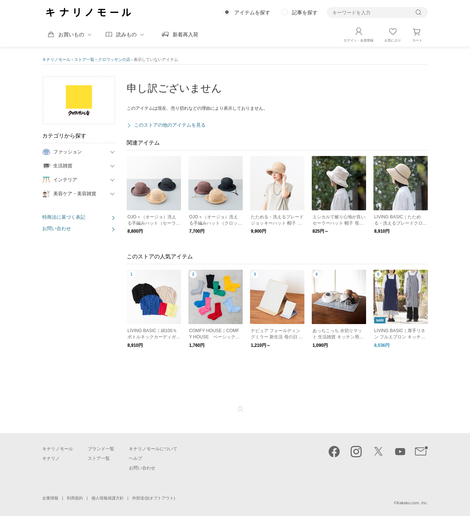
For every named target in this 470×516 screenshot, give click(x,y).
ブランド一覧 (101, 448)
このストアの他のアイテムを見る (170, 125)
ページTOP (240, 409)
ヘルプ (135, 458)
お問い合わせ (56, 228)
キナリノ (51, 458)
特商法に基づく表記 (63, 217)
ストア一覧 (84, 59)
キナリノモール (56, 59)
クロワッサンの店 (114, 59)
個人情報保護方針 (107, 498)
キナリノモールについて (153, 448)
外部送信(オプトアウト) (153, 498)
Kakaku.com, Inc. (412, 503)
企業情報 (50, 498)
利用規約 (75, 498)
